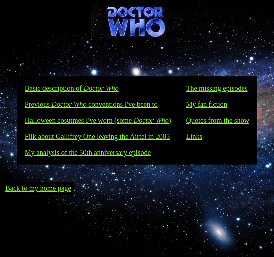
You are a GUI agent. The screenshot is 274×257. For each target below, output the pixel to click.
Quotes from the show (217, 120)
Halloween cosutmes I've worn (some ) (98, 120)
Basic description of (71, 88)
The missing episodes (216, 88)
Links (194, 136)
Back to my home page (38, 188)
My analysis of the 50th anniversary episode (88, 152)
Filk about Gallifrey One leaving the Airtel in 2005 (97, 136)
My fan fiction (206, 104)
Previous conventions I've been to (91, 104)
